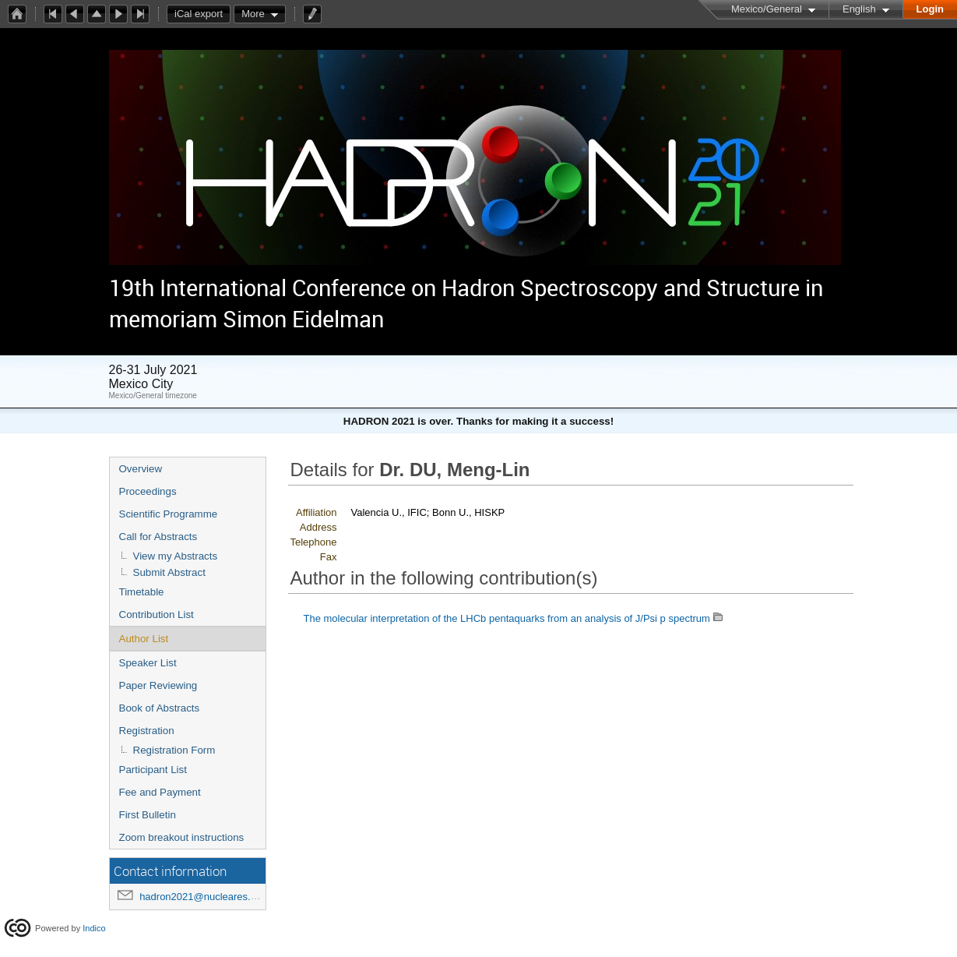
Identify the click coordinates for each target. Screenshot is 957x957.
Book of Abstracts (159, 708)
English (859, 9)
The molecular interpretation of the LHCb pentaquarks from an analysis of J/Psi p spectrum (507, 618)
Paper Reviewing (158, 685)
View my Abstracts (175, 556)
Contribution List (156, 614)
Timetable (141, 592)
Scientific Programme (168, 514)
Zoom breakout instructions (182, 837)
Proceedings (148, 491)
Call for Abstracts (158, 536)
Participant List (153, 769)
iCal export (202, 14)
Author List (144, 638)
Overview (141, 469)
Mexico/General (766, 9)
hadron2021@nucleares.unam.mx (215, 896)
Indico (94, 928)
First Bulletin (147, 815)
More (253, 13)
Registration (146, 730)
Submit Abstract (169, 572)
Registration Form (174, 750)
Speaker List (148, 663)
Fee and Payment (160, 792)
